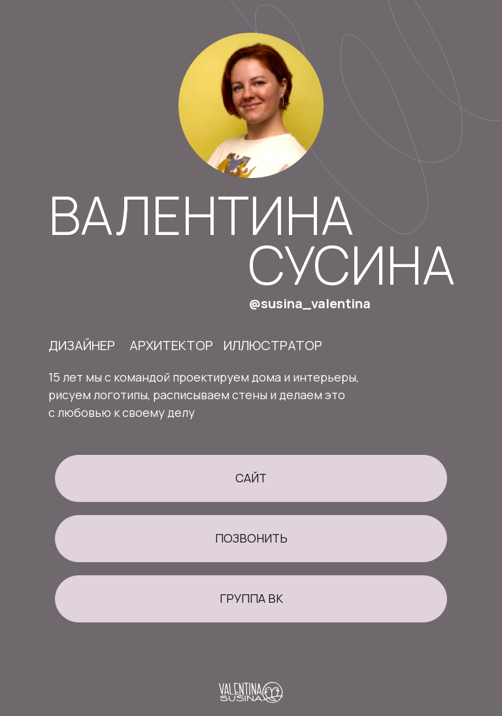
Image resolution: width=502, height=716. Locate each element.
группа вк (251, 598)
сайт (251, 478)
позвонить (251, 538)
